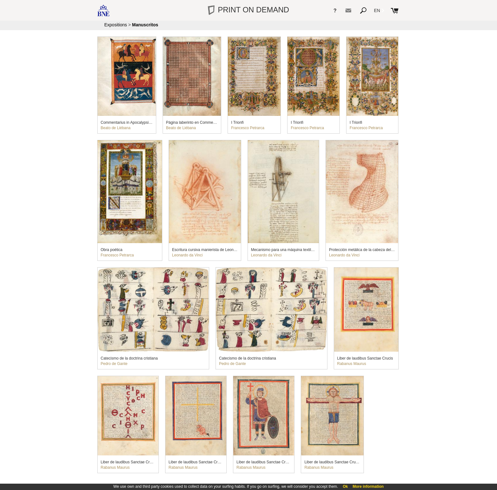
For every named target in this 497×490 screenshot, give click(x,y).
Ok (345, 486)
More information (368, 486)
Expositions (115, 24)
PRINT (248, 9)
